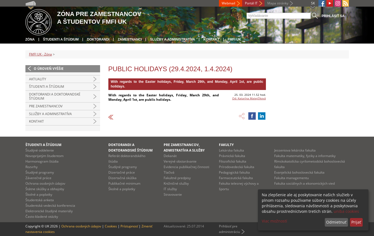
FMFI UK (234, 39)
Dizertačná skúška (122, 178)
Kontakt (211, 39)
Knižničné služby (176, 183)
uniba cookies (346, 211)
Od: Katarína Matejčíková (249, 98)
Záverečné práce (38, 178)
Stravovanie (173, 194)
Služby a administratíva (172, 39)
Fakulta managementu (291, 178)
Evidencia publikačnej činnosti (186, 167)
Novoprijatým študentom (44, 155)
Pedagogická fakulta (234, 172)
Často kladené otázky (41, 216)
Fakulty (226, 144)
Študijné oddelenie (39, 150)
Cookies (111, 226)
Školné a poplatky (38, 194)
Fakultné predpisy (177, 178)
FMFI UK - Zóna (40, 54)
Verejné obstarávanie (180, 161)
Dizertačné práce (121, 172)
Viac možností (274, 221)
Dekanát (170, 155)
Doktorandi (98, 39)
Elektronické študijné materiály (49, 211)
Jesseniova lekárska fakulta (295, 150)
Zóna (30, 39)
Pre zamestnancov (45, 106)
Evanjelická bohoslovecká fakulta (299, 172)
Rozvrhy (31, 167)
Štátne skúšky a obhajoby (44, 189)
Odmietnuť (336, 222)
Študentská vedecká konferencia (50, 205)
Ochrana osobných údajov (45, 183)
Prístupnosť (129, 226)
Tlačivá (169, 172)
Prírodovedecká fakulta (236, 167)
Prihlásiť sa (332, 16)
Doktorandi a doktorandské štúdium (54, 96)
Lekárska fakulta (231, 150)
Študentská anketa (39, 200)
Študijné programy (39, 172)
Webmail (228, 3)
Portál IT (251, 3)
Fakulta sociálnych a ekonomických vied (304, 183)
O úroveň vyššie (49, 68)
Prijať (356, 222)
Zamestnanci (130, 39)
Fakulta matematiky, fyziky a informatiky (305, 155)
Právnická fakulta (232, 155)
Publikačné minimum (124, 183)
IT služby (170, 189)
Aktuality (37, 79)
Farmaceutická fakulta (236, 178)
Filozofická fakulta (232, 161)
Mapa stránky (277, 3)
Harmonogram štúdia (42, 161)
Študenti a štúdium (61, 39)
